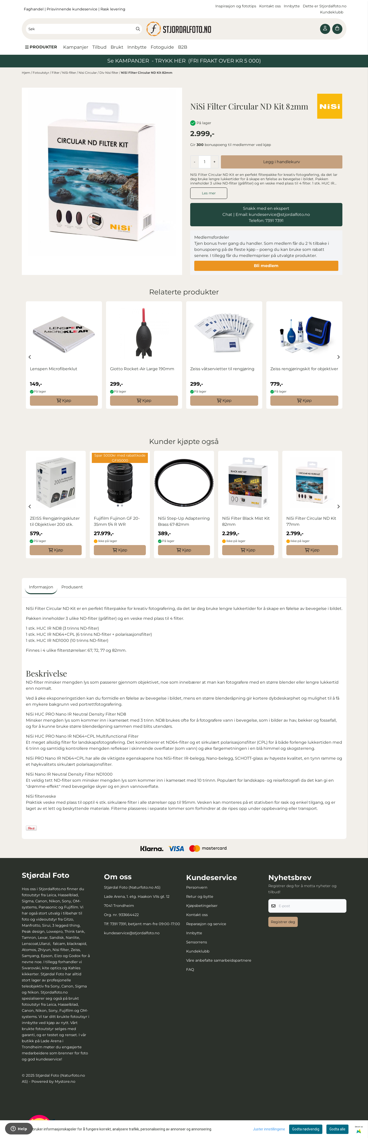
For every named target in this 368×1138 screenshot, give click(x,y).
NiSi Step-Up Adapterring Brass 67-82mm (184, 521)
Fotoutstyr (41, 72)
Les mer (209, 193)
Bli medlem (266, 265)
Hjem (26, 72)
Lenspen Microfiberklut (53, 368)
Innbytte (292, 6)
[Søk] (84, 29)
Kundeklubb (332, 12)
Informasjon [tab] (41, 587)
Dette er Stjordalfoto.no (324, 6)
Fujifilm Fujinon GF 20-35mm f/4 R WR (117, 521)
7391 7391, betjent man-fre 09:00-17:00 (145, 924)
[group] (64, 355)
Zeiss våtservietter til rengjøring (222, 368)
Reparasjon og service (206, 924)
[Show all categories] (41, 47)
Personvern (196, 887)
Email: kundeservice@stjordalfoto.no (273, 214)
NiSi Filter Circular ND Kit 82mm (146, 72)
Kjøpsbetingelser (202, 905)
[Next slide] (338, 357)
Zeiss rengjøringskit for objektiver (304, 368)
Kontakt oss (270, 6)
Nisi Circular (88, 72)
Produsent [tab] (72, 587)
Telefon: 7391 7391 (266, 220)
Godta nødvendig (305, 1129)
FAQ (190, 969)
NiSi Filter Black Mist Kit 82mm (246, 521)
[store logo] (184, 28)
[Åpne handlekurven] (337, 29)
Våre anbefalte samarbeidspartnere (218, 960)
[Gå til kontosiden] (325, 29)
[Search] (138, 29)
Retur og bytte (199, 896)
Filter (56, 72)
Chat (227, 214)
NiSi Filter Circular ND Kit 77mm (311, 521)
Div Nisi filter (109, 72)
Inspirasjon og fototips (235, 6)
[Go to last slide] (30, 357)
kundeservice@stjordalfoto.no (132, 933)
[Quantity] (205, 162)
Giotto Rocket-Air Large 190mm (142, 368)
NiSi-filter (69, 72)
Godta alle (337, 1129)
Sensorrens (196, 942)
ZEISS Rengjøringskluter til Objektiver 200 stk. (55, 521)
